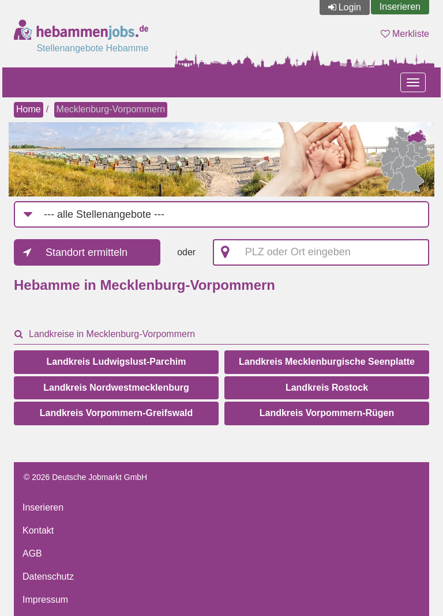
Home (28, 109)
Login (350, 7)
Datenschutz (48, 576)
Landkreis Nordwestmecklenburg (116, 387)
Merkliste (405, 34)
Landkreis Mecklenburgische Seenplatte (327, 361)
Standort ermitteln (86, 252)
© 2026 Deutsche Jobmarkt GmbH (85, 477)
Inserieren (400, 7)
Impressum (45, 599)
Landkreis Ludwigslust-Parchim (116, 361)
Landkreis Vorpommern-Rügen (327, 413)
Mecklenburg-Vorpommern (111, 109)
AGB (32, 553)
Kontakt (38, 530)
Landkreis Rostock (327, 387)
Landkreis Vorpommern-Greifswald (116, 413)
